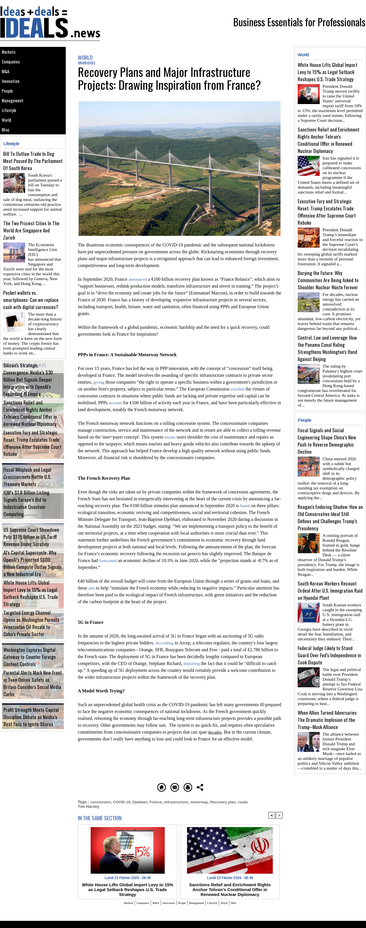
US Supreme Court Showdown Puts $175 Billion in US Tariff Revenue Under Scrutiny (32, 550)
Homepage (124, 786)
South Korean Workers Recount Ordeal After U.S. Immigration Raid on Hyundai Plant (330, 560)
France (160, 801)
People (9, 104)
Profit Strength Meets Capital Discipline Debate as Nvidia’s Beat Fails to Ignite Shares (32, 730)
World (8, 143)
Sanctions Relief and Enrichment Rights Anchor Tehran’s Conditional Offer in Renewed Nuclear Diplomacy (32, 430)
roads (253, 801)
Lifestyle (11, 130)
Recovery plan (232, 801)
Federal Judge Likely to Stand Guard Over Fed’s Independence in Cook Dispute (329, 622)
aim (91, 588)
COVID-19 (124, 801)
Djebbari (143, 801)
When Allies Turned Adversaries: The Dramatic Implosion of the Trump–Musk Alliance (327, 684)
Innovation (13, 91)
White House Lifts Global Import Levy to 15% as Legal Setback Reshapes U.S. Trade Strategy (31, 610)
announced (138, 279)
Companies (13, 66)
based (245, 505)
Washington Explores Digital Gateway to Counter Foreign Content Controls (32, 673)
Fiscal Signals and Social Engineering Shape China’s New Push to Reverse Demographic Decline (327, 424)
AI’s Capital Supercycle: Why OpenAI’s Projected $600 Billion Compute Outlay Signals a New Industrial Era (32, 580)
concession (101, 801)
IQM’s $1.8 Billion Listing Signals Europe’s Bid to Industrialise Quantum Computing (31, 520)
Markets (10, 53)
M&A (7, 79)
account (116, 402)
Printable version (207, 786)
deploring (192, 663)
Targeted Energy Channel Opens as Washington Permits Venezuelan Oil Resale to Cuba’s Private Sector (29, 640)
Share (241, 786)
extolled (237, 389)
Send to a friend (163, 786)
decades (215, 732)
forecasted (108, 560)
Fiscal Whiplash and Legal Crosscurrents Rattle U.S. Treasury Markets (29, 490)
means (170, 437)
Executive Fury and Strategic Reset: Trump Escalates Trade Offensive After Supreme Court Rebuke (32, 460)
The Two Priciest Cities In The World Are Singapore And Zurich (31, 251)
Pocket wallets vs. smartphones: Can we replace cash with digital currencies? (31, 313)
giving (99, 382)
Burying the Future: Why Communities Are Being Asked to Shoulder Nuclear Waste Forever (328, 273)
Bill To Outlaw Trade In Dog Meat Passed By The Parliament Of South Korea (33, 189)
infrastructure (182, 801)
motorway (206, 801)
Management (15, 117)
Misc (7, 156)
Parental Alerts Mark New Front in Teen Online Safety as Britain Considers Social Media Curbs (32, 700)
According (165, 642)
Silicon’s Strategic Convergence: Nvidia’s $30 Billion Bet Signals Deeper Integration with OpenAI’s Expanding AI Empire (32, 397)
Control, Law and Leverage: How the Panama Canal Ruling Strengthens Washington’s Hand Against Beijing (327, 339)
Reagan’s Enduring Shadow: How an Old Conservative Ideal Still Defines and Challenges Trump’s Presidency (330, 494)
